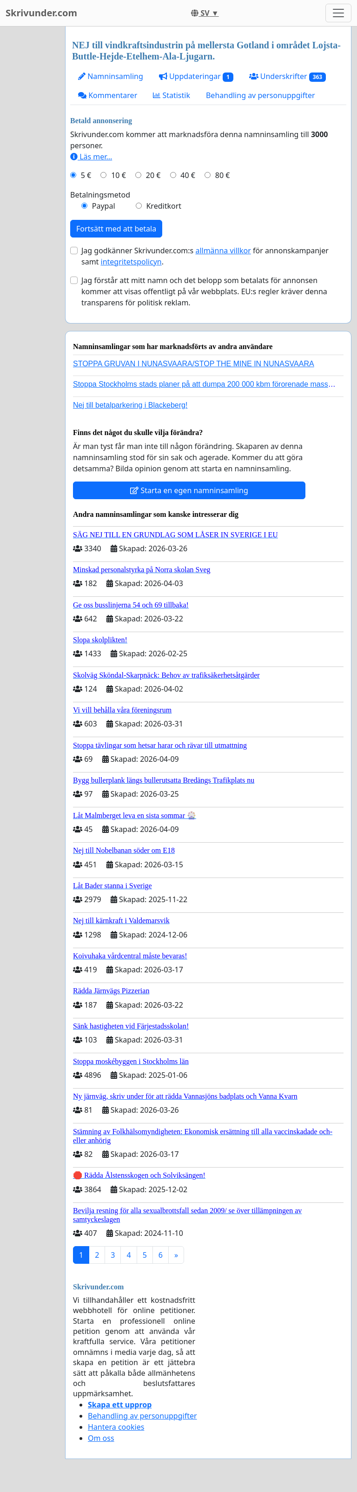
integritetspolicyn (131, 262)
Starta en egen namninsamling (189, 490)
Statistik (171, 95)
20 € (153, 175)
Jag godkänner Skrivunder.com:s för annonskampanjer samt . (205, 256)
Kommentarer (107, 95)
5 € (86, 175)
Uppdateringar (196, 76)
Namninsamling (110, 76)
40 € (187, 175)
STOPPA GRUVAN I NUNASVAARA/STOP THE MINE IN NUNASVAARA (193, 364)
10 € (118, 175)
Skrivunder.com (41, 13)
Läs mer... (91, 157)
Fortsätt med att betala (116, 229)
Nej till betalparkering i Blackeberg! (130, 405)
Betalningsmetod (100, 195)
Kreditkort (163, 206)
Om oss (101, 1438)
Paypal (103, 206)
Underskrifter (287, 76)
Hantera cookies (116, 1427)
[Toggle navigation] (338, 13)
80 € (222, 175)
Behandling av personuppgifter (260, 95)
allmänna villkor (223, 250)
